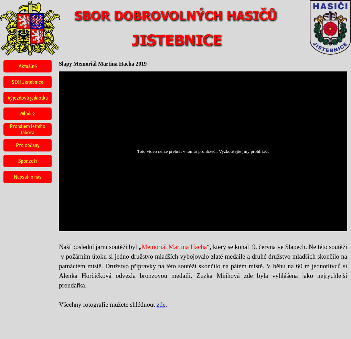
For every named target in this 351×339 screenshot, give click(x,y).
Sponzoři (27, 161)
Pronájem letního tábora (27, 129)
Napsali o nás (28, 177)
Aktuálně (28, 66)
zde (161, 304)
